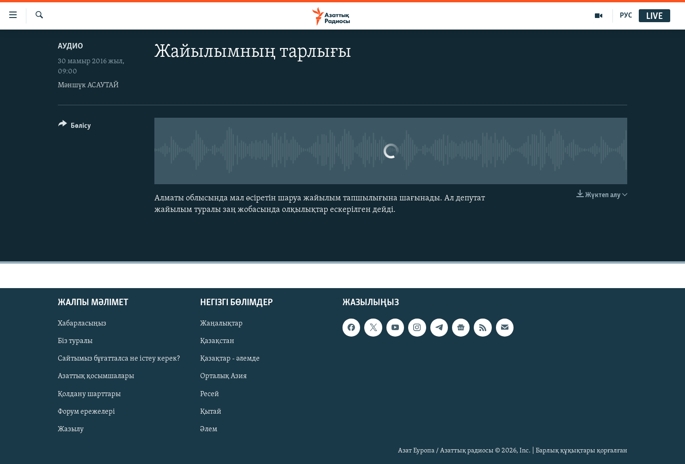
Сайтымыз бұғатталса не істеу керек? (119, 359)
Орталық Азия (223, 376)
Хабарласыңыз (82, 324)
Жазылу (71, 429)
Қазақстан (217, 341)
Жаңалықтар (221, 324)
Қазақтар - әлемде (230, 359)
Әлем (208, 429)
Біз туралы (75, 341)
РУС (626, 15)
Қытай (210, 412)
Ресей (209, 394)
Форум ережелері (86, 412)
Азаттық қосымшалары (96, 376)
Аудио (70, 46)
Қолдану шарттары (89, 394)
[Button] (74, 127)
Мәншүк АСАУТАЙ (88, 85)
